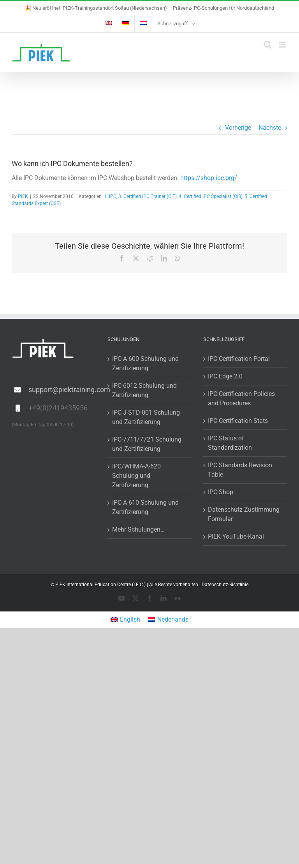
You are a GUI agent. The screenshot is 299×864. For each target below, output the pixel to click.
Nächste (270, 127)
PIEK (23, 196)
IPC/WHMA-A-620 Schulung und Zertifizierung (136, 476)
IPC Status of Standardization (230, 443)
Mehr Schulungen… (138, 529)
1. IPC (110, 196)
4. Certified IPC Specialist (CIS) (211, 196)
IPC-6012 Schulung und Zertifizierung (144, 390)
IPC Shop (220, 492)
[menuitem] (108, 23)
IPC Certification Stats (238, 420)
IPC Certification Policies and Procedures (241, 398)
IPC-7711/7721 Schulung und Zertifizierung (146, 444)
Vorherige (238, 127)
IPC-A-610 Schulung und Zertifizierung (145, 507)
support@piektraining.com (62, 389)
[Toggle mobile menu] (283, 45)
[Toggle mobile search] (267, 45)
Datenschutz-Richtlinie (225, 584)
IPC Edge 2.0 (225, 376)
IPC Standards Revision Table (240, 469)
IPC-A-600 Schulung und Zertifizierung (145, 363)
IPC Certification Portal (239, 358)
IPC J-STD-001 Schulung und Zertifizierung (146, 417)
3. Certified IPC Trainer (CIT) (147, 196)
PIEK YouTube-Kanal (236, 536)
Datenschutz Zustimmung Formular (244, 514)
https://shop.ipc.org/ (208, 178)
